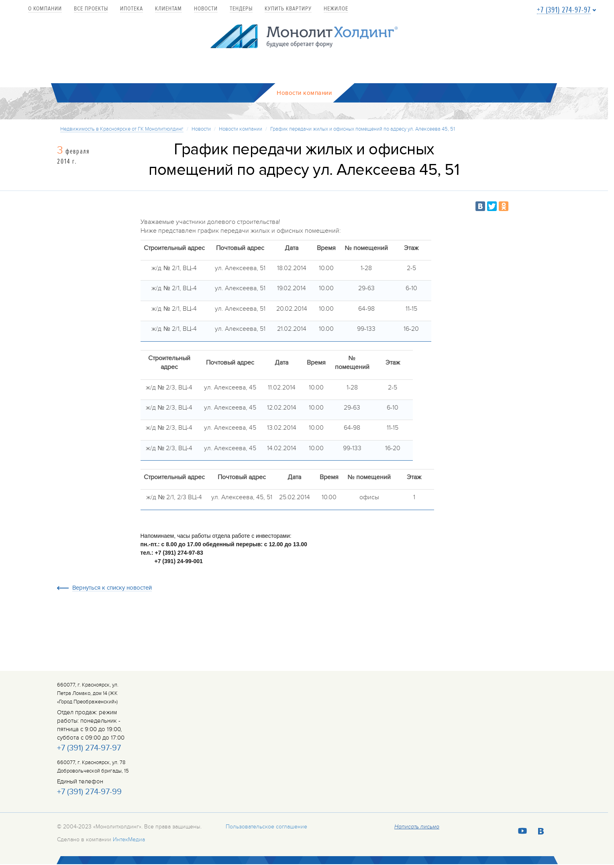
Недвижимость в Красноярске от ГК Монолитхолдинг (122, 129)
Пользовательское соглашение (266, 827)
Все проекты (91, 9)
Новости (206, 9)
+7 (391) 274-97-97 (564, 10)
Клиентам (168, 9)
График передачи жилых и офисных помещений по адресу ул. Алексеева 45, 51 (362, 129)
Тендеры (241, 9)
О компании (45, 9)
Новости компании (240, 129)
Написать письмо (416, 827)
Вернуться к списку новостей (112, 589)
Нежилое (336, 9)
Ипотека (131, 9)
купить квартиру (288, 9)
